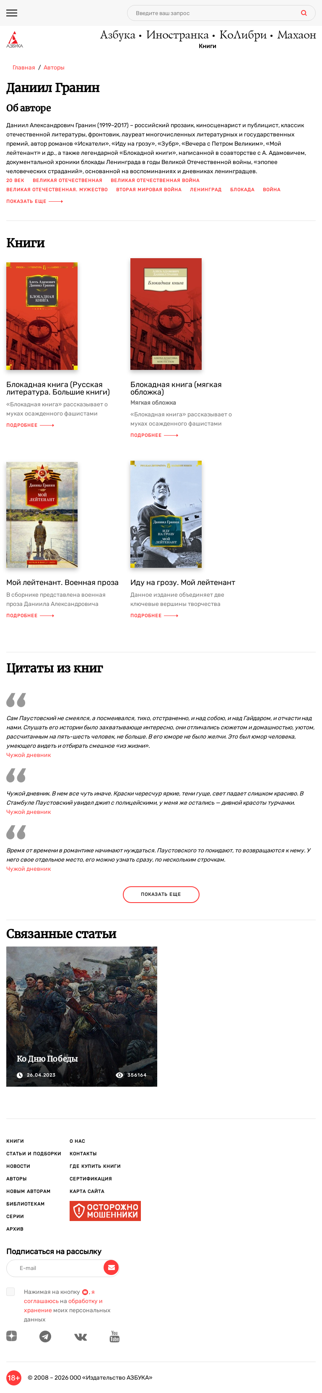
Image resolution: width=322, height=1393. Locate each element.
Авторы (16, 1179)
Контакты (83, 1154)
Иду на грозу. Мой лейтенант (182, 582)
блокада (242, 189)
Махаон (296, 35)
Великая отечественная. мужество (57, 189)
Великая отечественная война (155, 180)
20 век (15, 180)
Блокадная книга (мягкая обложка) (176, 388)
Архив (14, 1229)
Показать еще (34, 201)
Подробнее (30, 425)
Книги (207, 46)
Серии (15, 1216)
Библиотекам (25, 1204)
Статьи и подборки (33, 1154)
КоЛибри (242, 35)
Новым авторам (28, 1191)
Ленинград (206, 189)
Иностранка (176, 35)
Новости (18, 1166)
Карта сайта (87, 1191)
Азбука (117, 35)
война (271, 189)
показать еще (161, 894)
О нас (77, 1141)
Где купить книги (95, 1166)
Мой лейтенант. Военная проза (62, 582)
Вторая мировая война (149, 189)
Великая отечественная (67, 180)
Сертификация (91, 1179)
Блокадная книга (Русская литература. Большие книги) (58, 388)
